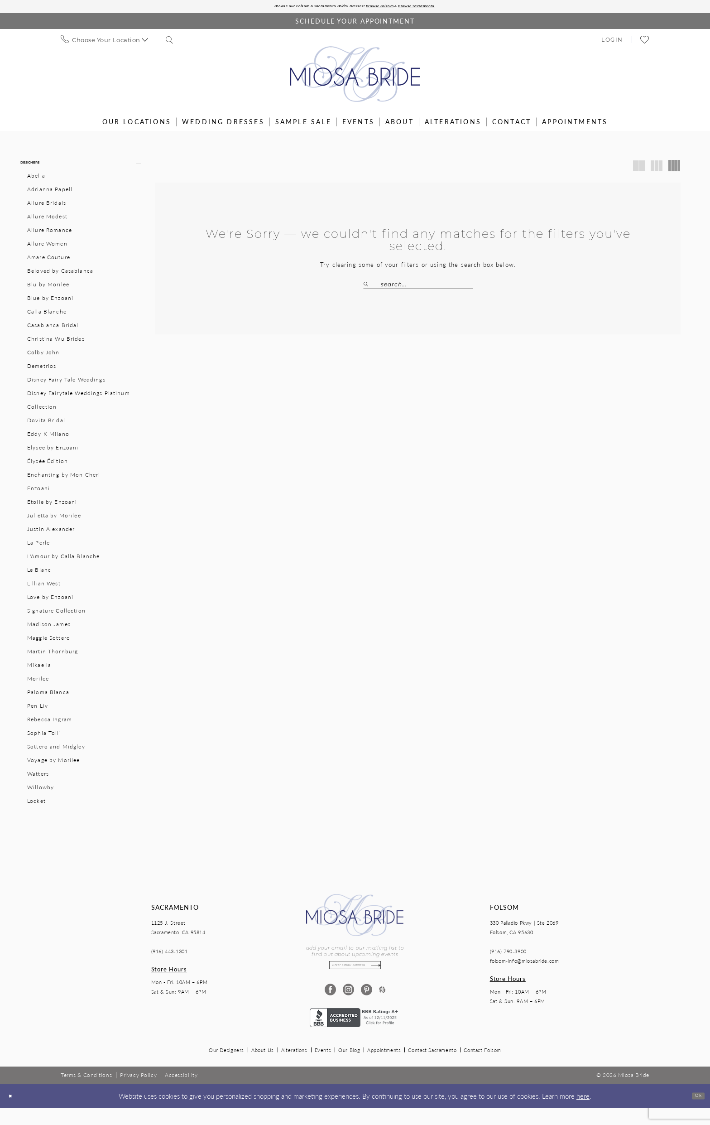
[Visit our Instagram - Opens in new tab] (345, 1006)
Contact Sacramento (432, 1066)
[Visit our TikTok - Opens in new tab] (382, 1006)
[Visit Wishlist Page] (645, 42)
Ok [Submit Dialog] (694, 1112)
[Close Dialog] (14, 1112)
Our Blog (349, 1066)
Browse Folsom (395, 8)
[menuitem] (104, 43)
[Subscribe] (391, 979)
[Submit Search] (372, 287)
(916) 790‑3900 (508, 962)
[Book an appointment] (355, 24)
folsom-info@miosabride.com (524, 972)
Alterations (294, 1066)
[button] (612, 42)
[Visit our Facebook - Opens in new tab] (327, 1006)
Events (323, 1066)
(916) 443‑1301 (169, 962)
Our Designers (226, 1066)
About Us (262, 1066)
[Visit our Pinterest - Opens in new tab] (363, 1006)
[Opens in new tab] (355, 1033)
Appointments (384, 1066)
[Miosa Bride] (355, 77)
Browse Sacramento (457, 8)
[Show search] (169, 42)
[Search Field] (418, 287)
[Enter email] (355, 979)
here (583, 1112)
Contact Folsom (482, 1066)
